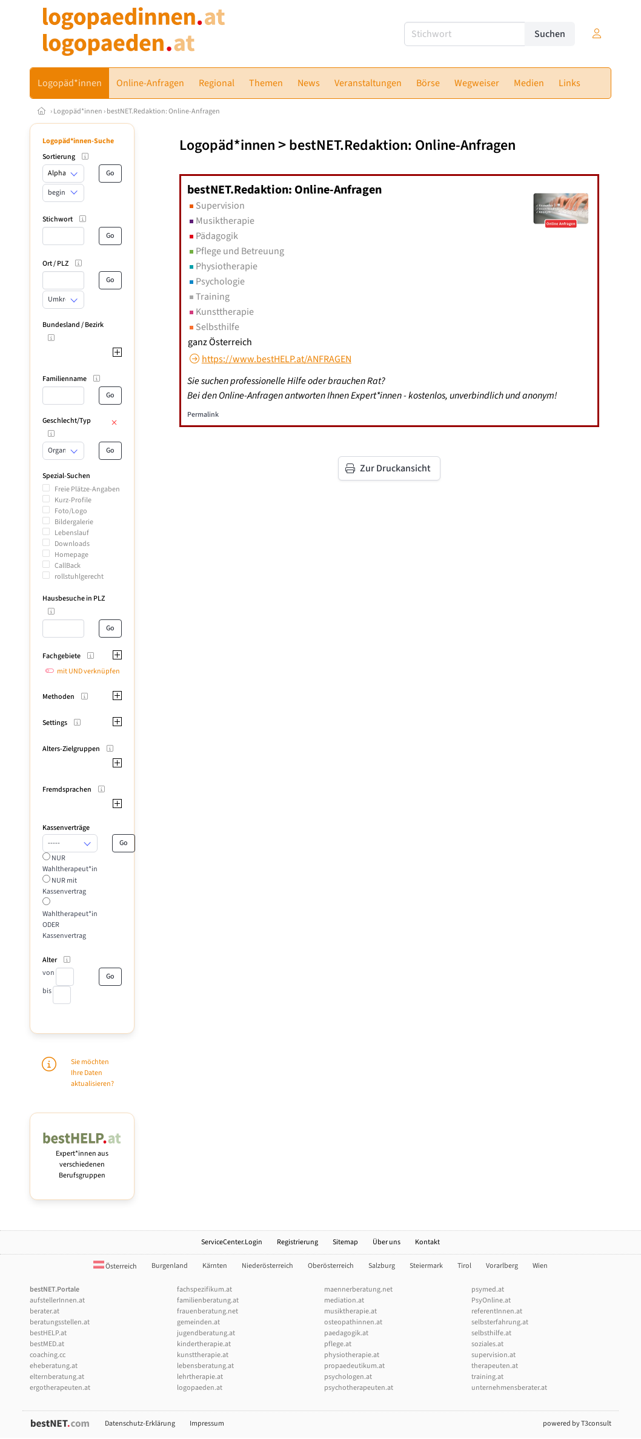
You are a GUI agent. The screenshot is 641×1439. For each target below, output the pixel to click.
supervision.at (493, 1355)
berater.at (44, 1311)
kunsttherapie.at (202, 1355)
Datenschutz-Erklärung (140, 1423)
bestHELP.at (48, 1333)
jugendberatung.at (206, 1333)
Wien (540, 1266)
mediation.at (344, 1300)
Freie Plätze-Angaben (87, 489)
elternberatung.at (57, 1377)
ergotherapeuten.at (60, 1388)
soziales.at (487, 1344)
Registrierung (297, 1242)
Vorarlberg (502, 1266)
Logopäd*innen (77, 111)
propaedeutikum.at (354, 1366)
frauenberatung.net (207, 1311)
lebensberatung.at (205, 1366)
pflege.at (337, 1344)
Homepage (71, 555)
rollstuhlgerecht (79, 576)
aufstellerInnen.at (57, 1300)
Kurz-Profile (73, 500)
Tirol (464, 1266)
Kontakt (427, 1242)
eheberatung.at (54, 1366)
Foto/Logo (71, 511)
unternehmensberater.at (509, 1388)
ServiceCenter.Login (231, 1242)
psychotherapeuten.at (358, 1388)
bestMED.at (47, 1344)
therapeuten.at (494, 1366)
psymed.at (487, 1289)
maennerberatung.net (358, 1289)
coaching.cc (47, 1355)
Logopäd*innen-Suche (78, 141)
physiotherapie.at (351, 1355)
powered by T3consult (577, 1423)
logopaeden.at (199, 1388)
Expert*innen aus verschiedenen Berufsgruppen (82, 1159)
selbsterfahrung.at (499, 1322)
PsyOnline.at (491, 1300)
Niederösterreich (267, 1266)
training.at (487, 1377)
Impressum (207, 1423)
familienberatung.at (208, 1300)
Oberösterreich (331, 1266)
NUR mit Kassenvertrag (64, 886)
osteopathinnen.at (353, 1322)
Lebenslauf (72, 533)
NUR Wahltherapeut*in (70, 863)
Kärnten (214, 1266)
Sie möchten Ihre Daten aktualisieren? (92, 1073)
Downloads (72, 544)
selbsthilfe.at (491, 1333)
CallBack (68, 566)
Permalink (203, 414)
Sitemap (345, 1242)
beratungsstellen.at (60, 1322)
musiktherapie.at (350, 1311)
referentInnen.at (496, 1311)
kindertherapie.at (204, 1344)
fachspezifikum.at (204, 1289)
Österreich (115, 1266)
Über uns (386, 1242)
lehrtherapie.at (200, 1377)
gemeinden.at (198, 1322)
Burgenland (169, 1266)
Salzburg (381, 1266)
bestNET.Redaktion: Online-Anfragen (163, 111)
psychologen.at (348, 1377)
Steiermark (426, 1266)
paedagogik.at (346, 1333)
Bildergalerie (74, 522)
